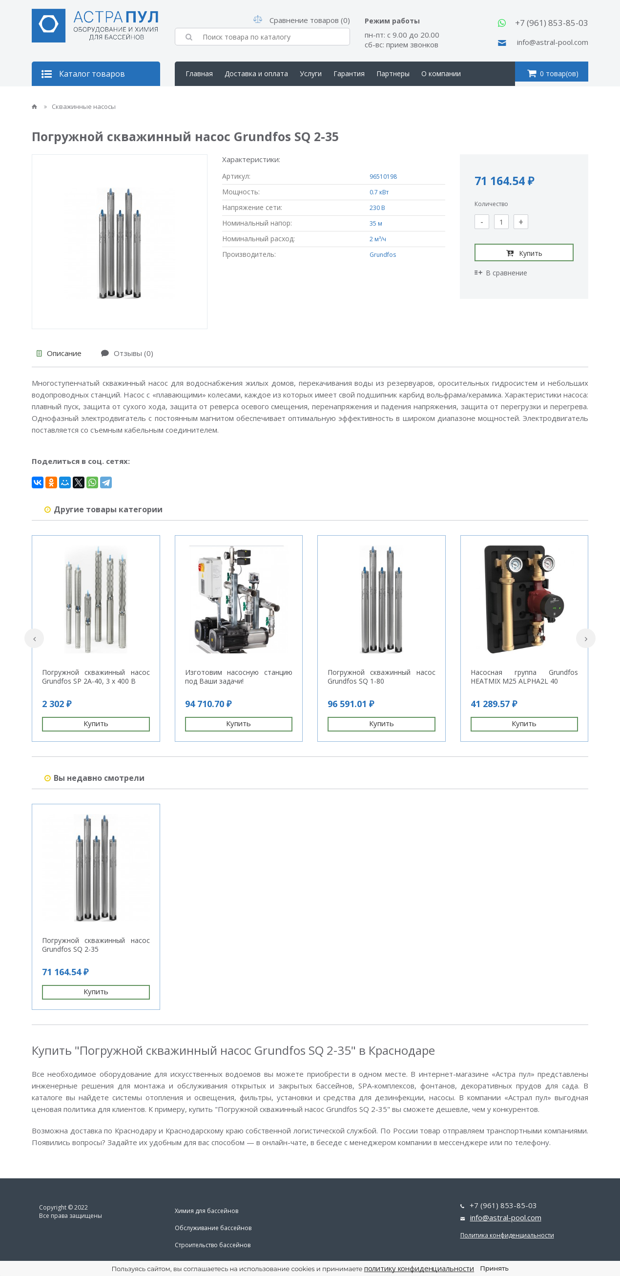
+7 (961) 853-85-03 (551, 22)
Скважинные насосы (80, 106)
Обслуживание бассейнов (213, 1228)
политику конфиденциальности (419, 1268)
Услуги (311, 73)
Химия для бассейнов (206, 1211)
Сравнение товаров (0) (301, 20)
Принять (494, 1268)
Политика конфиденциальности (507, 1235)
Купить (524, 253)
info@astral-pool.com (552, 42)
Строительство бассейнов (212, 1245)
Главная (199, 73)
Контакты (202, 98)
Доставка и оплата (256, 73)
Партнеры (393, 73)
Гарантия (349, 73)
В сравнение (501, 273)
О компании (441, 73)
